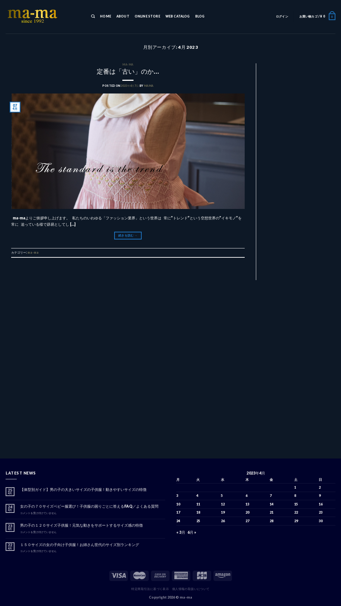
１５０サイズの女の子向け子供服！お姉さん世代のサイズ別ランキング (79, 544)
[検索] (93, 17)
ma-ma (127, 64)
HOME (105, 16)
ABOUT (122, 16)
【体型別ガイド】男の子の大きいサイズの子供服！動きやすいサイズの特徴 (83, 489)
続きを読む (127, 235)
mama (148, 86)
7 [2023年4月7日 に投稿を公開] (270, 496)
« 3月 (180, 532)
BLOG (200, 16)
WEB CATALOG (177, 16)
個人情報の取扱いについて (191, 589)
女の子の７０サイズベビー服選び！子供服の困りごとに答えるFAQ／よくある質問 (89, 506)
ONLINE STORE (147, 16)
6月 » (191, 532)
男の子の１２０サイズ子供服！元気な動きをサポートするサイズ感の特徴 (81, 525)
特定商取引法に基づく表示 (150, 589)
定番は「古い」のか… (128, 71)
